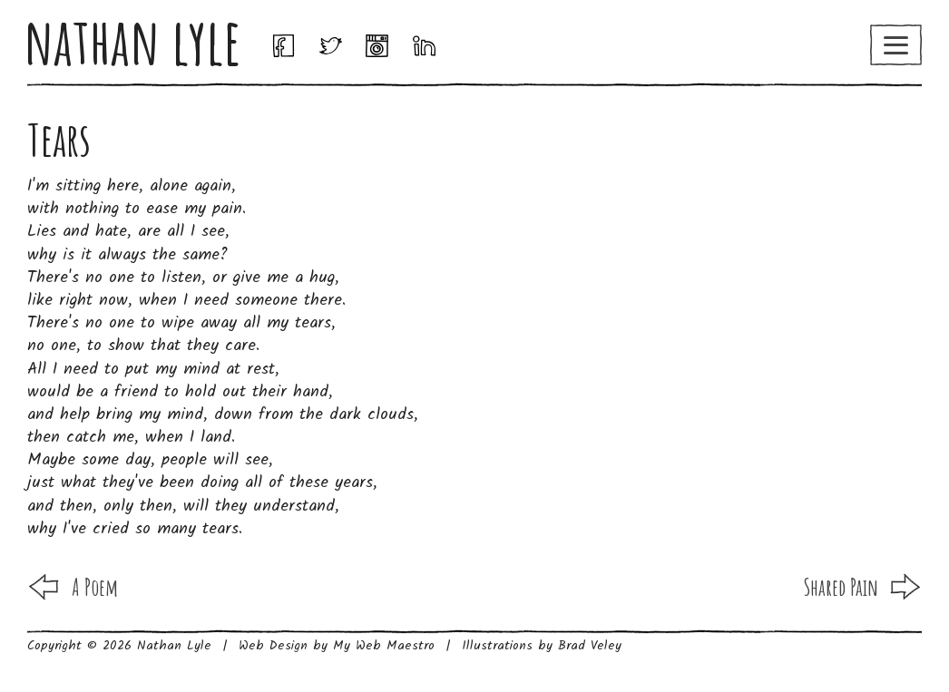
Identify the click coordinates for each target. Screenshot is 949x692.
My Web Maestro (384, 646)
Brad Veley (589, 646)
